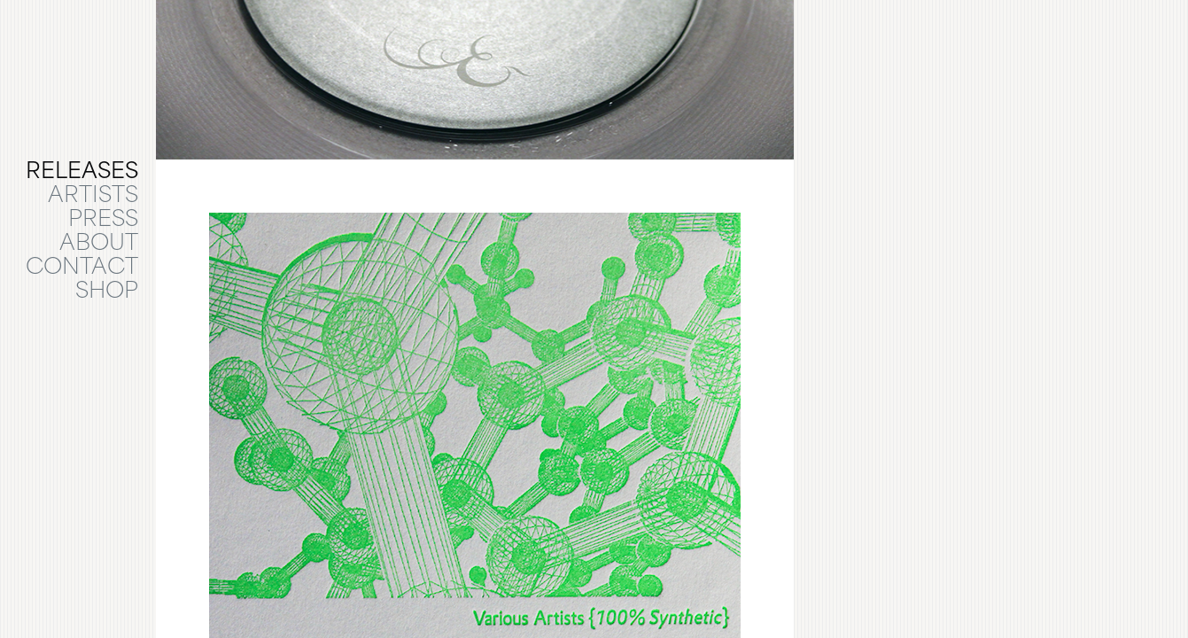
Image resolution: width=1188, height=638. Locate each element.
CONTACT (82, 268)
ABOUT (98, 244)
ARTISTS (93, 196)
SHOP (106, 292)
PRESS (103, 220)
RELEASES (82, 172)
